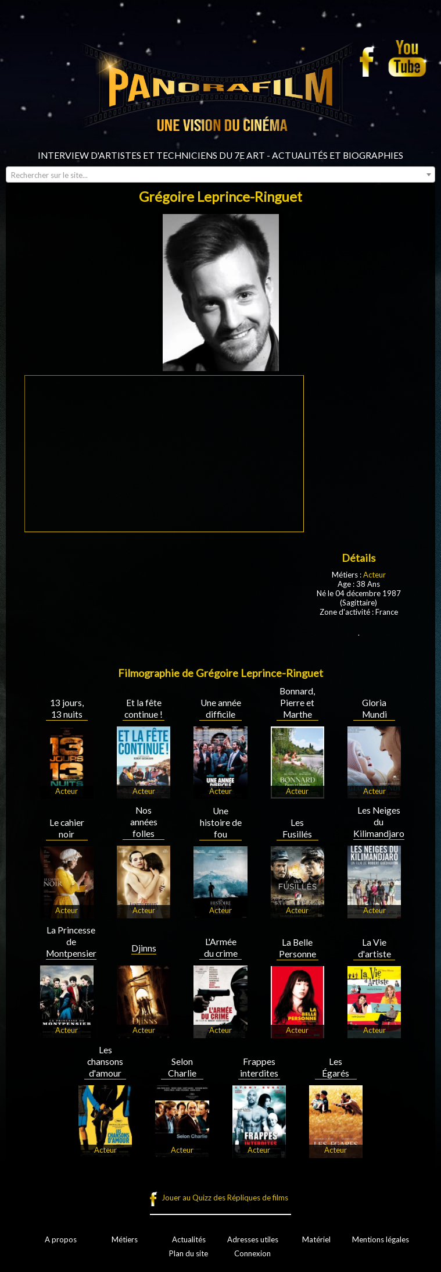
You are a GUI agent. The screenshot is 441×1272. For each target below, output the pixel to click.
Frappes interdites (259, 1067)
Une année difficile (220, 708)
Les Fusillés (297, 828)
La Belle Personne (297, 948)
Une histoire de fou (221, 822)
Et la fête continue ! (143, 708)
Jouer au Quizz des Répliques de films (225, 1197)
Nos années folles (143, 822)
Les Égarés (335, 1067)
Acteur (374, 574)
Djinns (143, 948)
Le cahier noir (66, 828)
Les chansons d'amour (105, 1061)
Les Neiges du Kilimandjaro (378, 822)
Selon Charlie (182, 1067)
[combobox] (220, 174)
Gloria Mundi (374, 708)
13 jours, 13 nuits (67, 708)
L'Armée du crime (221, 947)
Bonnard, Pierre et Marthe (297, 702)
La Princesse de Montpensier (71, 942)
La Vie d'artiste (374, 948)
